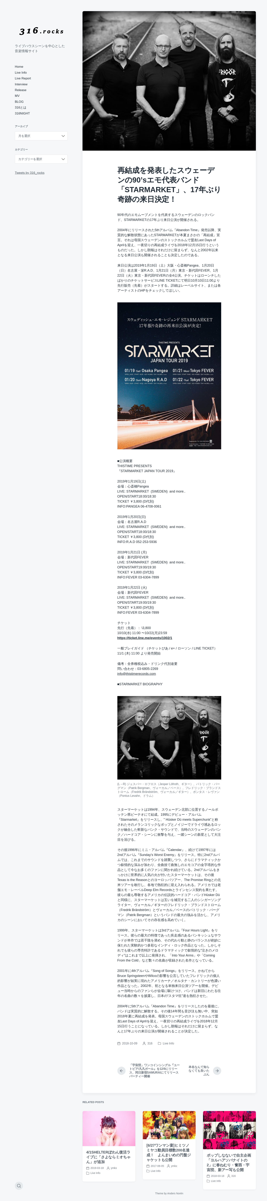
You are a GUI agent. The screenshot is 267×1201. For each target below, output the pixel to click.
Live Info (21, 72)
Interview (21, 84)
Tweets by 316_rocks (29, 173)
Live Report (23, 78)
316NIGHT (22, 113)
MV (17, 96)
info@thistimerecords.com (136, 674)
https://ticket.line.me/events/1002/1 (144, 638)
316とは (20, 107)
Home (19, 66)
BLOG (19, 102)
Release (20, 90)
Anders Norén (175, 1193)
